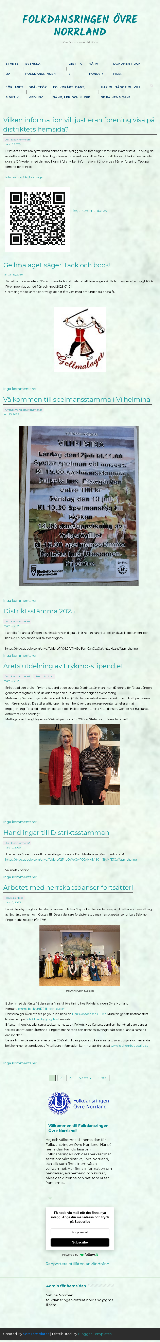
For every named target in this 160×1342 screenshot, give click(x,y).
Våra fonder (96, 69)
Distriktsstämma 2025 (39, 609)
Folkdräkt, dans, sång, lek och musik (71, 92)
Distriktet (76, 69)
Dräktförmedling (38, 92)
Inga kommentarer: (90, 209)
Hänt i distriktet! (44, 673)
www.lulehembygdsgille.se (129, 1041)
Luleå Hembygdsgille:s (41, 1015)
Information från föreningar (24, 176)
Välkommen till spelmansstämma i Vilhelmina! (77, 398)
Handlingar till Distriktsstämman (56, 830)
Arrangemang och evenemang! (23, 407)
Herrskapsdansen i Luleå (89, 1010)
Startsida (13, 69)
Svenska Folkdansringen (40, 69)
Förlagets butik (14, 92)
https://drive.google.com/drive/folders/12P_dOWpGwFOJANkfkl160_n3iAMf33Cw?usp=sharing (71, 856)
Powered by (80, 1256)
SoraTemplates (36, 1336)
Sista (103, 1077)
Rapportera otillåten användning (77, 1266)
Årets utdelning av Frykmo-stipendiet (63, 664)
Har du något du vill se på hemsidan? (121, 92)
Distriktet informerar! (17, 137)
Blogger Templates (95, 1336)
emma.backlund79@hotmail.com (41, 1005)
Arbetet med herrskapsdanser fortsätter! (68, 885)
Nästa (85, 1077)
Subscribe (80, 1244)
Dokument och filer (127, 69)
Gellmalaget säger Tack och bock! (56, 264)
